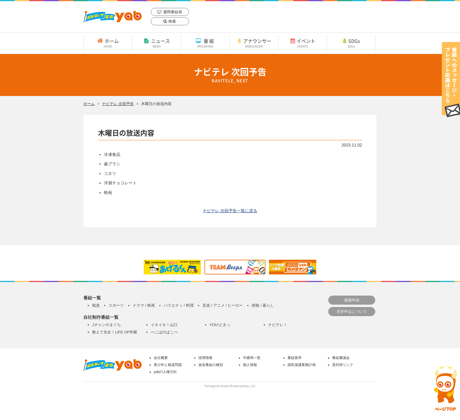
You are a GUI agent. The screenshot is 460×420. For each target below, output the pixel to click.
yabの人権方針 (165, 372)
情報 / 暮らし (263, 305)
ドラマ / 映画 (144, 305)
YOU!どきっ (219, 325)
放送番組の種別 (210, 365)
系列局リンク (342, 365)
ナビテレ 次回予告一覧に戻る (230, 210)
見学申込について (351, 311)
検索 (172, 21)
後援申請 (351, 300)
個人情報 (250, 365)
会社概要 (161, 358)
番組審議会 (341, 358)
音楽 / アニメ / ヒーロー (222, 305)
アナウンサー (254, 42)
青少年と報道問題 (168, 365)
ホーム (108, 42)
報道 (96, 305)
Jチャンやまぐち (106, 325)
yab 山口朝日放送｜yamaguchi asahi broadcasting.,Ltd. (112, 17)
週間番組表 (172, 12)
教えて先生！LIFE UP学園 (114, 332)
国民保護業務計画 (302, 365)
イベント (302, 42)
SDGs (351, 42)
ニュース (156, 42)
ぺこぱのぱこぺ (164, 332)
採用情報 (205, 358)
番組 (205, 42)
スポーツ (116, 305)
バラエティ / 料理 (179, 305)
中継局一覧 (252, 358)
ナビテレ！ (277, 325)
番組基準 (295, 358)
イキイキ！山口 (164, 325)
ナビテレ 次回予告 (118, 104)
